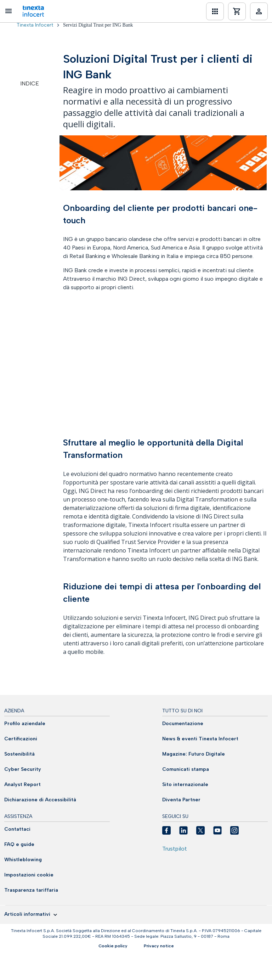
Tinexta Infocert (35, 25)
